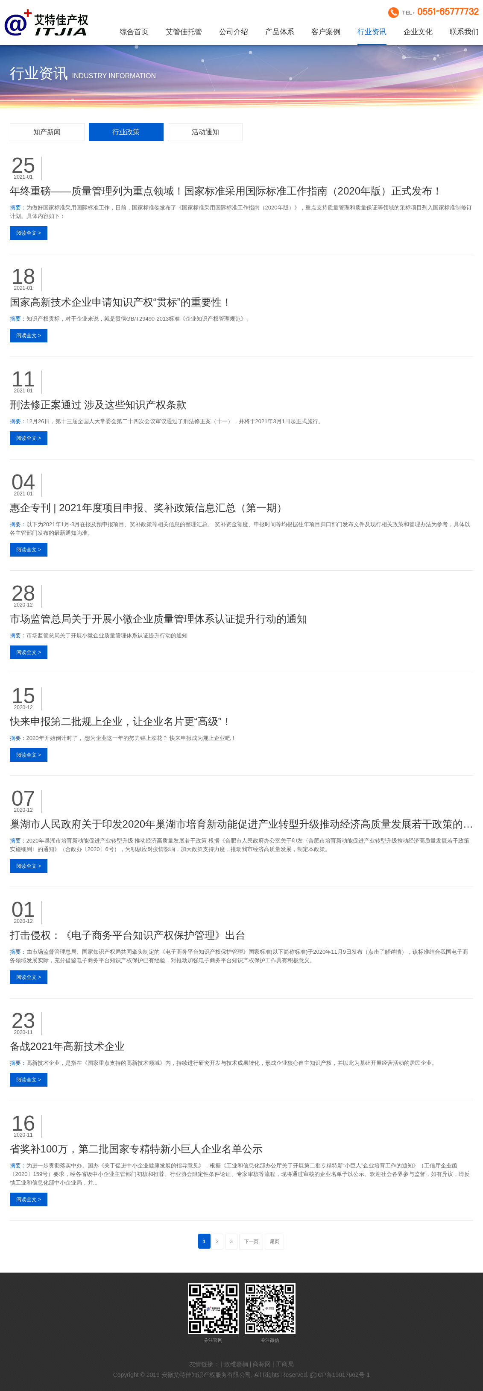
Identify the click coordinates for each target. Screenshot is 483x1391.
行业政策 (126, 132)
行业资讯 (371, 32)
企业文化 (418, 32)
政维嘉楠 (236, 1364)
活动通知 (205, 132)
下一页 (251, 1241)
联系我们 (464, 32)
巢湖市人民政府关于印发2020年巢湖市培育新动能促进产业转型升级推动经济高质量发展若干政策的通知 (242, 824)
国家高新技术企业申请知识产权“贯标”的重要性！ (121, 302)
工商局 (285, 1364)
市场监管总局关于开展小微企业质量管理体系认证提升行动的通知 (158, 619)
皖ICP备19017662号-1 (340, 1374)
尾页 (274, 1241)
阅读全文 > (28, 233)
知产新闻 (47, 132)
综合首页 (134, 32)
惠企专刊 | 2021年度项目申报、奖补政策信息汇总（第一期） (148, 507)
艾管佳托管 (184, 32)
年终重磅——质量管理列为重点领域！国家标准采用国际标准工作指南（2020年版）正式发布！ (226, 191)
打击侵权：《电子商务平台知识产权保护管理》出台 (128, 935)
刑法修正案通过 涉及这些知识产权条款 (98, 404)
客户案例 (325, 32)
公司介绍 (233, 32)
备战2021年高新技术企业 (67, 1046)
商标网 (262, 1364)
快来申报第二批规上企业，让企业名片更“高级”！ (121, 721)
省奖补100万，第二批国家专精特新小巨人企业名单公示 (136, 1149)
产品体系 (279, 32)
